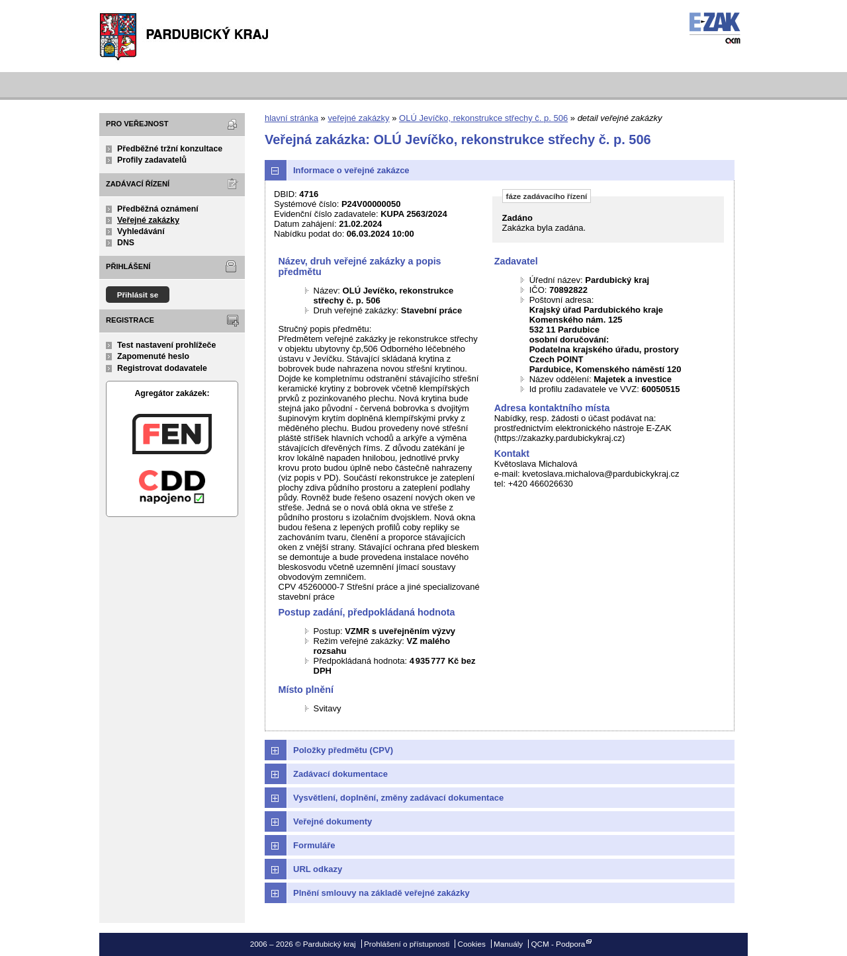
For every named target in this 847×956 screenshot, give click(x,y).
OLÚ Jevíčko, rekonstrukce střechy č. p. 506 (483, 118)
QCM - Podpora (558, 943)
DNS (125, 242)
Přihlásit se (138, 294)
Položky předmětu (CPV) (343, 750)
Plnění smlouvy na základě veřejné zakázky (381, 893)
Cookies (472, 943)
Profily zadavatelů (152, 160)
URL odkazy (317, 869)
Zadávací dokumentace (340, 774)
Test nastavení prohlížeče (166, 345)
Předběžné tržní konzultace (169, 148)
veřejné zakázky (358, 118)
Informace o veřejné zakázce (351, 170)
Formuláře (314, 845)
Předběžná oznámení (158, 209)
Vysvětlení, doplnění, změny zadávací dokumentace (398, 798)
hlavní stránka (291, 118)
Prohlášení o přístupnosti (406, 943)
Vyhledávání (141, 231)
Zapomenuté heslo (153, 356)
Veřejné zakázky (148, 220)
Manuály (508, 943)
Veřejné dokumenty (332, 821)
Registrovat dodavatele (162, 368)
